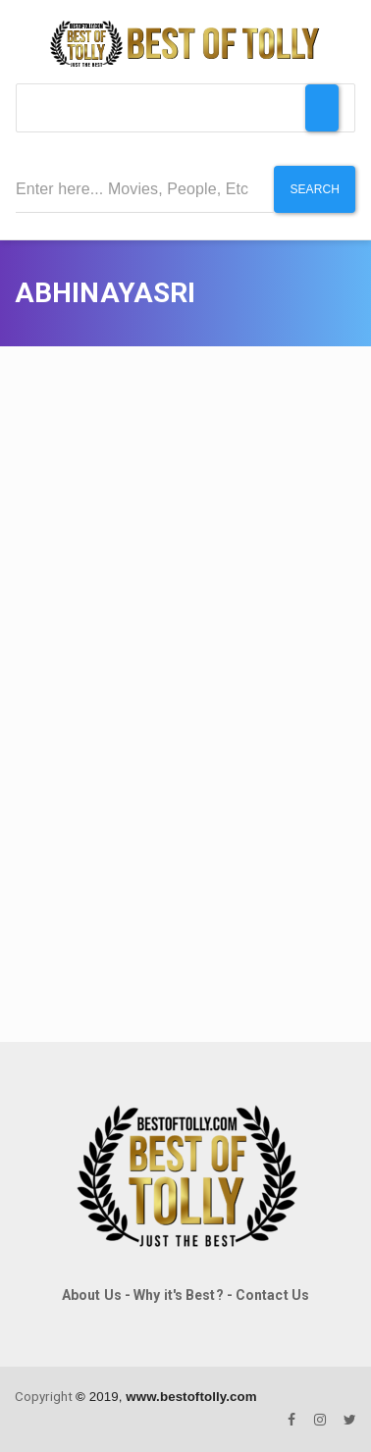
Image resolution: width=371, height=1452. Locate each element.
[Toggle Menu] (322, 107)
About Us (92, 1295)
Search (315, 189)
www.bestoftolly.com (191, 1396)
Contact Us (272, 1295)
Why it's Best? (178, 1295)
